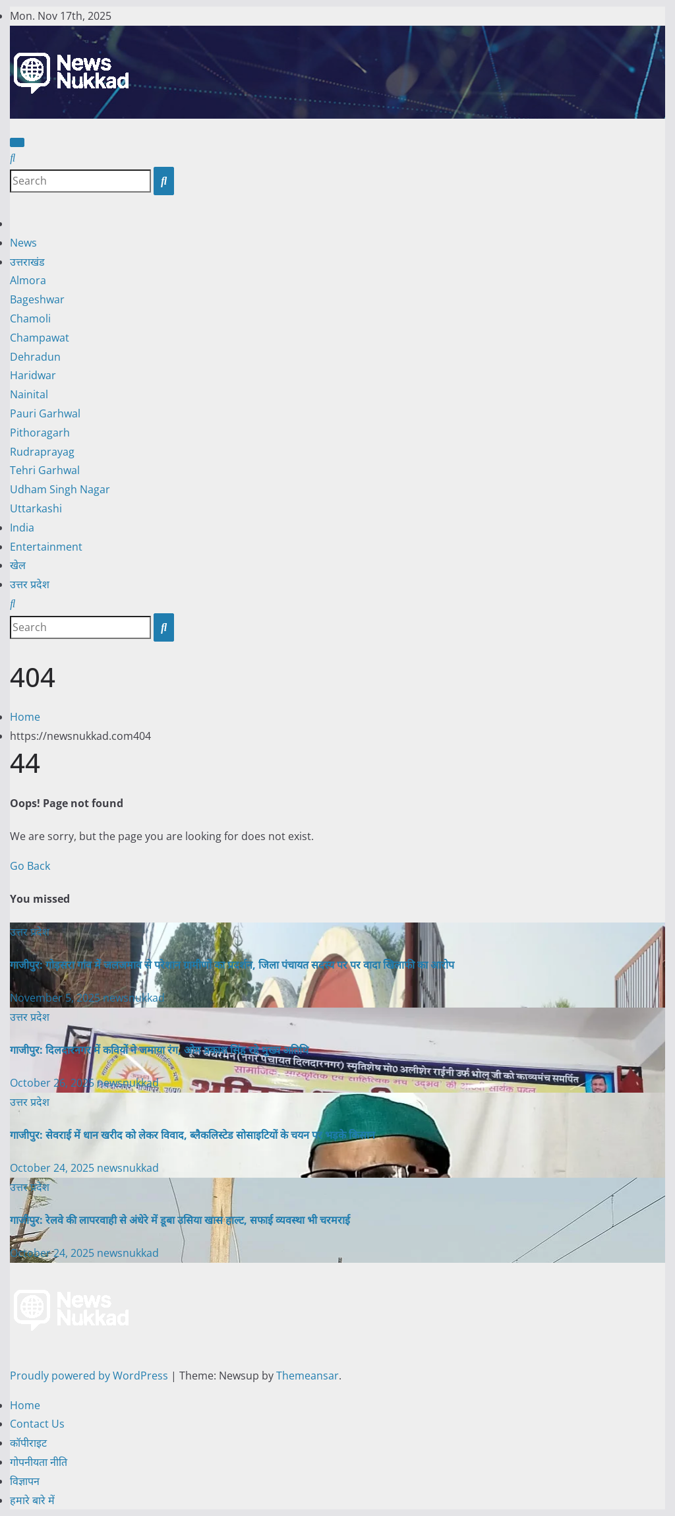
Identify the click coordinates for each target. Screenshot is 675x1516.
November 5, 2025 (56, 997)
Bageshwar (37, 299)
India (22, 527)
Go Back (30, 866)
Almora (28, 280)
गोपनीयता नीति (38, 1462)
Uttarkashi (36, 508)
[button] (12, 157)
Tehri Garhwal (45, 470)
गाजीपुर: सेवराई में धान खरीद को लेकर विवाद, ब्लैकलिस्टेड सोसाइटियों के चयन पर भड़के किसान (192, 1135)
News (23, 242)
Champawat (39, 337)
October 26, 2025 (53, 1083)
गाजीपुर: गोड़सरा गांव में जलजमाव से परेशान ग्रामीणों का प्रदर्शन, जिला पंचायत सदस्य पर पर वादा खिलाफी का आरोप (232, 964)
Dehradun (35, 356)
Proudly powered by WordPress (90, 1375)
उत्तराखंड (27, 262)
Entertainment (46, 546)
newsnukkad (134, 997)
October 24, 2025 (53, 1168)
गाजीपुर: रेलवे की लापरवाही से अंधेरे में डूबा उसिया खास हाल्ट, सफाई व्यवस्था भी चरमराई (180, 1220)
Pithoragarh (40, 432)
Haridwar (33, 375)
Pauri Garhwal (45, 413)
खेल (18, 565)
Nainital (29, 394)
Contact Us (37, 1423)
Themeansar (307, 1375)
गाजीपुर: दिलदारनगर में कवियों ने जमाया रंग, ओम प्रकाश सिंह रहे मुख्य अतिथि (159, 1050)
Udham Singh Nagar (60, 489)
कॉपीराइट (28, 1443)
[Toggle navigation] (17, 142)
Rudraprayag (42, 451)
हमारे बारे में (32, 1500)
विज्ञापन (25, 1481)
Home (25, 717)
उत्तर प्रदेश (29, 584)
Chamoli (30, 318)
